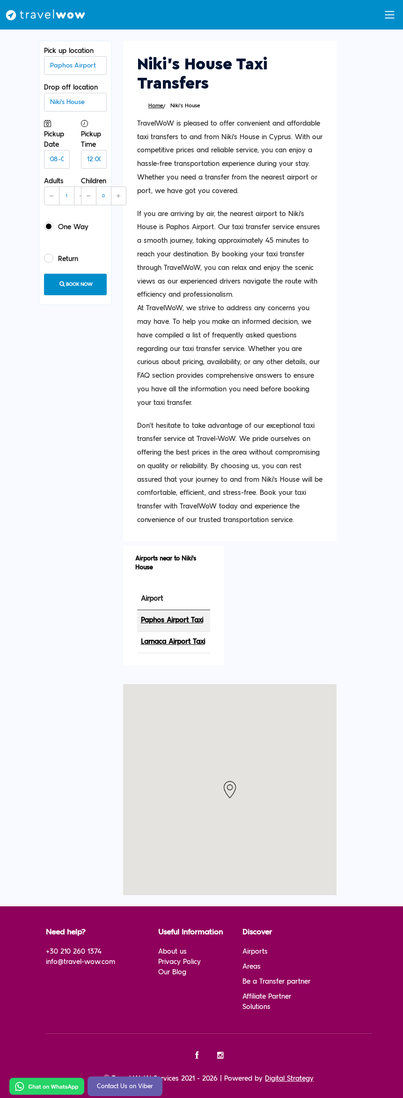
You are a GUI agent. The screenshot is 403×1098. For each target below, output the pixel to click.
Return (61, 258)
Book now (75, 284)
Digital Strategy (289, 1079)
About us (172, 952)
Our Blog (172, 972)
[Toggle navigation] (389, 14)
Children (103, 191)
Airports (255, 952)
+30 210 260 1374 (74, 952)
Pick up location (75, 61)
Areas (251, 967)
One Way (66, 226)
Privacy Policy (179, 962)
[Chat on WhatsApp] (46, 1086)
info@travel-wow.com (80, 962)
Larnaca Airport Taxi (173, 642)
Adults (66, 191)
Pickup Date (57, 144)
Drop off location (75, 97)
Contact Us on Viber (125, 1086)
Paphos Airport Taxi (172, 620)
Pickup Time (94, 144)
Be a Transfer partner (276, 982)
